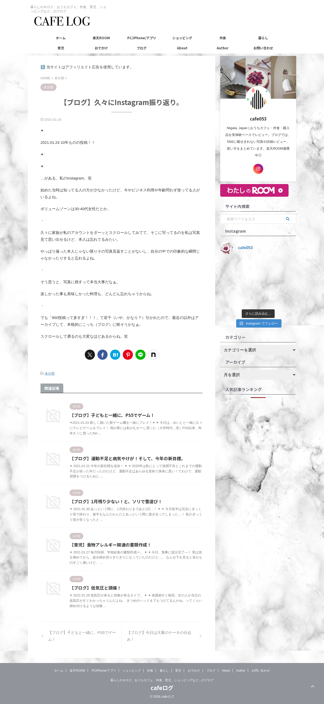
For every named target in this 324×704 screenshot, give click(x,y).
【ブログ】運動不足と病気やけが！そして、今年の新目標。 (124, 458)
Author (223, 48)
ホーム (61, 37)
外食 (222, 37)
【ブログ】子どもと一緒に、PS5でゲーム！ (110, 414)
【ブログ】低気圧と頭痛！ (94, 588)
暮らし (263, 37)
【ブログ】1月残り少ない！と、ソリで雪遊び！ (113, 501)
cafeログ (162, 688)
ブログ (142, 48)
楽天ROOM (101, 37)
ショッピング (182, 37)
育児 (60, 48)
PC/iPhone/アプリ (141, 37)
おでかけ (101, 48)
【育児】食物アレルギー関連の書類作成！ (108, 544)
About (182, 48)
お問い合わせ (263, 48)
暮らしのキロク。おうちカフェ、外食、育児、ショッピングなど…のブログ (162, 680)
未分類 (50, 373)
